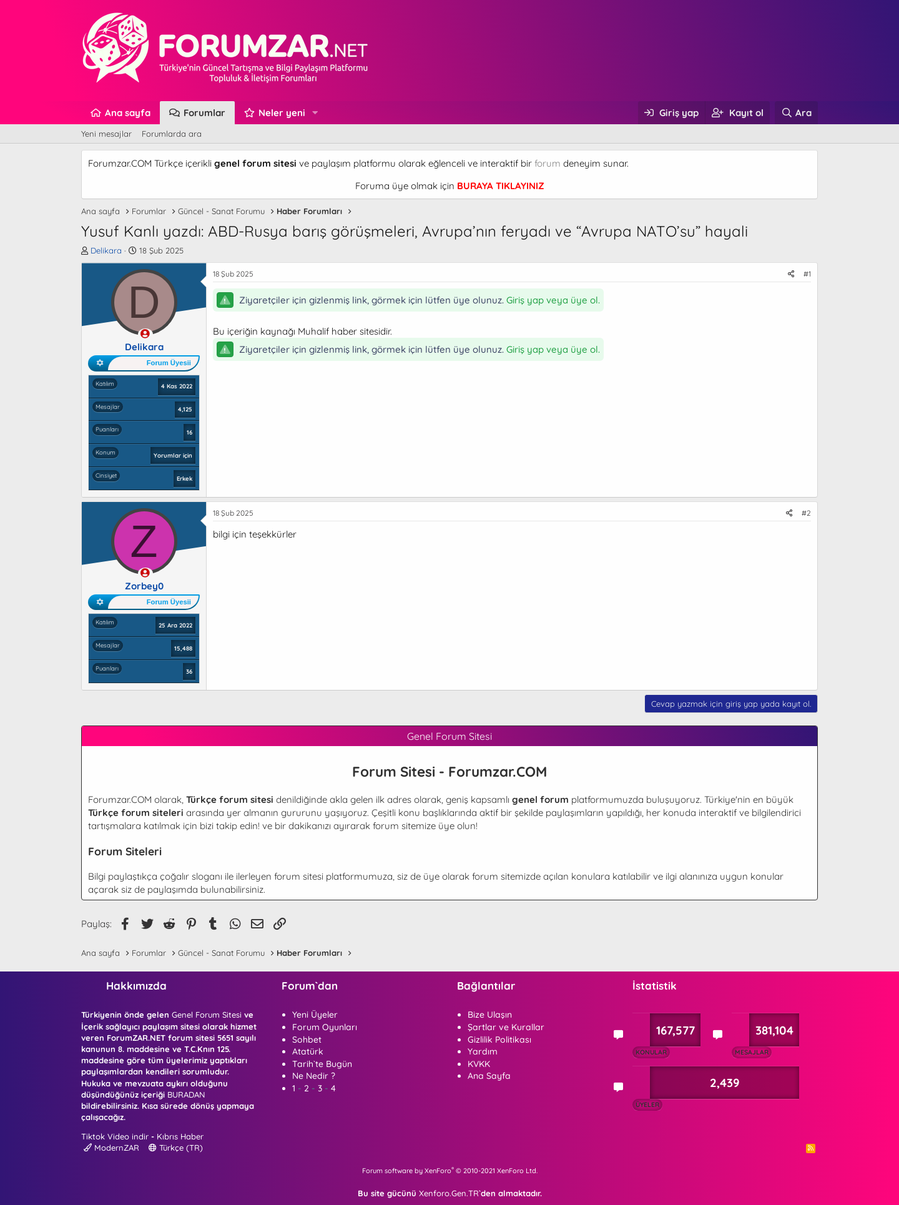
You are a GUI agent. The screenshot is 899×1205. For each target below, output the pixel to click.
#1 (807, 273)
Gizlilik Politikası (499, 1039)
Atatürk (307, 1051)
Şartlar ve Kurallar (506, 1027)
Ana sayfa (127, 113)
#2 (806, 513)
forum (547, 163)
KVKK (479, 1064)
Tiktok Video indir (115, 1136)
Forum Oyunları (324, 1027)
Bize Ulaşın (490, 1014)
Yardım (483, 1051)
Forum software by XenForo (450, 1170)
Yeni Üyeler (315, 1014)
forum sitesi (298, 876)
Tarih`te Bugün (322, 1064)
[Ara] (796, 112)
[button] (315, 112)
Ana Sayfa (489, 1075)
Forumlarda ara (172, 134)
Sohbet (307, 1039)
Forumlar (204, 113)
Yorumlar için (173, 455)
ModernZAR (111, 1148)
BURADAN (186, 1094)
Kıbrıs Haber (180, 1136)
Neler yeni (281, 113)
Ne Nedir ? (313, 1075)
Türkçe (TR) (176, 1148)
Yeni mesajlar (106, 134)
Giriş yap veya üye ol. (553, 300)
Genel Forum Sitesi (207, 1015)
